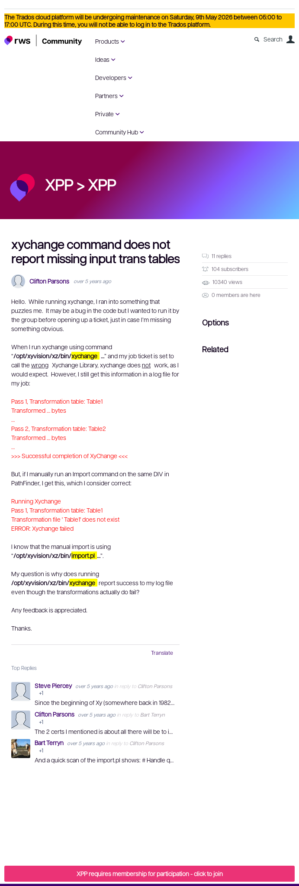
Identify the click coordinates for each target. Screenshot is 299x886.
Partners (106, 95)
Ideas (102, 59)
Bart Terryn (152, 714)
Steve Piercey (54, 685)
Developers (110, 77)
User (290, 39)
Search (273, 39)
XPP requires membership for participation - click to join (150, 873)
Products (107, 41)
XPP (102, 184)
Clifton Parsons (49, 281)
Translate (162, 652)
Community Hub (116, 132)
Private (104, 114)
